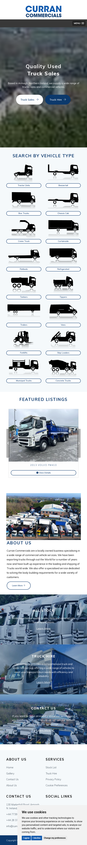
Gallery (10, 773)
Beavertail (63, 185)
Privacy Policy (53, 779)
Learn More (18, 585)
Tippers (63, 297)
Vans (63, 325)
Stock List (51, 767)
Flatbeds (24, 269)
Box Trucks (24, 213)
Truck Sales (24, 99)
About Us (11, 785)
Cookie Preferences (57, 785)
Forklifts (23, 352)
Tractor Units (24, 185)
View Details (43, 472)
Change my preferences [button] (55, 838)
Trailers (23, 325)
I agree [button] (26, 838)
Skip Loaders (63, 352)
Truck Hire (52, 99)
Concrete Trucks (63, 380)
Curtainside (63, 241)
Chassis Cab (63, 213)
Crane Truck (23, 241)
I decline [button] (37, 838)
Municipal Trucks (24, 380)
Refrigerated (63, 269)
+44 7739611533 (16, 814)
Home (9, 767)
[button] (79, 23)
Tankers (24, 297)
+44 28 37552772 (16, 820)
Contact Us (12, 779)
